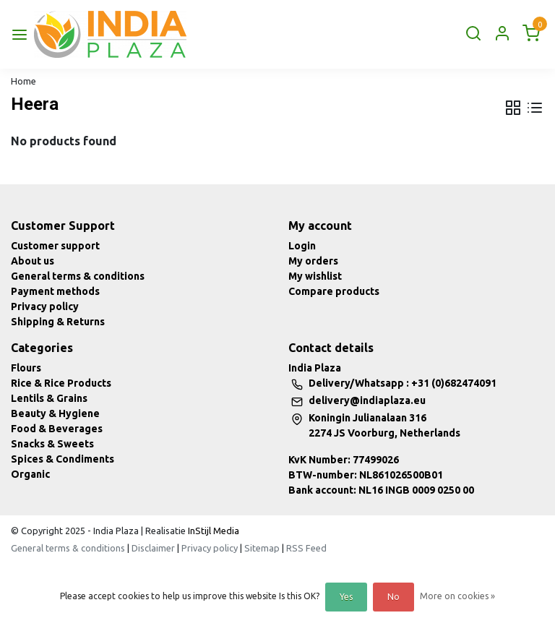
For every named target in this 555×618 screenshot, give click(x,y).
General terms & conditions (78, 276)
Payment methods (55, 291)
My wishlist (315, 276)
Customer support (55, 246)
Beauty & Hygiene (55, 413)
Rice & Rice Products (61, 383)
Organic (30, 474)
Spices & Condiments (62, 459)
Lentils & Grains (49, 398)
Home (23, 81)
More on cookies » (457, 596)
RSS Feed (306, 548)
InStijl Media (212, 530)
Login (302, 246)
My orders (313, 261)
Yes (346, 596)
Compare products (333, 291)
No (393, 596)
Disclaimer (153, 548)
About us (32, 261)
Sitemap (262, 548)
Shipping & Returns (58, 321)
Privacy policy (45, 306)
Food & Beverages (57, 428)
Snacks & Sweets (52, 444)
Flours (26, 368)
